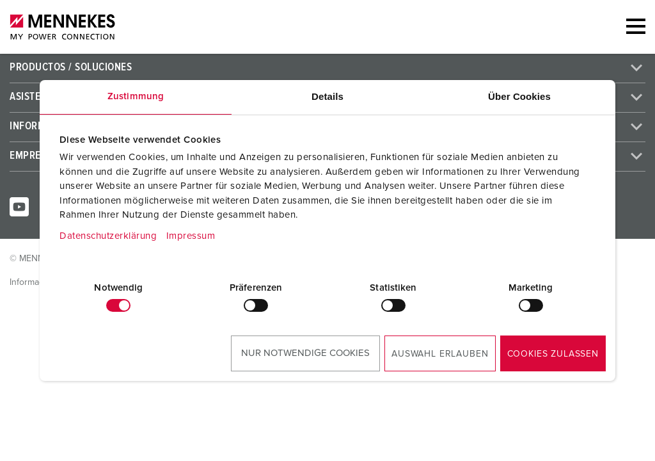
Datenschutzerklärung (108, 236)
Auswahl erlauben (439, 354)
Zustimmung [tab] (135, 96)
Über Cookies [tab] (519, 96)
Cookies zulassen (553, 354)
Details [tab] (327, 96)
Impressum (191, 236)
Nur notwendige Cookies (305, 353)
